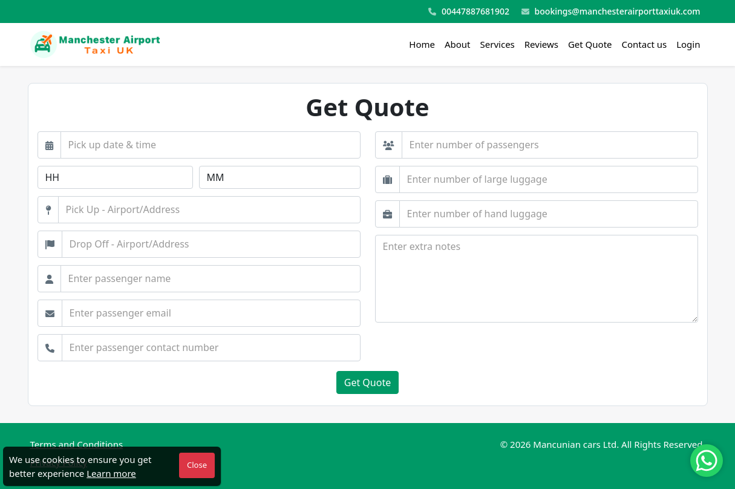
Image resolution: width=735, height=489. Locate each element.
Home (422, 44)
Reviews (541, 44)
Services (497, 44)
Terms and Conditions (76, 444)
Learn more (111, 473)
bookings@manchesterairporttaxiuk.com (611, 11)
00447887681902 (468, 11)
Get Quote (590, 44)
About (458, 44)
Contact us (644, 44)
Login (688, 44)
